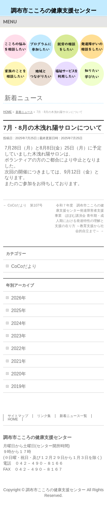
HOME (13, 419)
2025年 (18, 310)
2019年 (18, 386)
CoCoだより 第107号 (23, 205)
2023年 (18, 335)
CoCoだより (24, 266)
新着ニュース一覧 (73, 416)
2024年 (18, 323)
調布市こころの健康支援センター (53, 10)
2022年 (18, 348)
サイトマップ (18, 416)
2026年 (18, 298)
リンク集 (44, 416)
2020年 (18, 373)
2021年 (18, 361)
